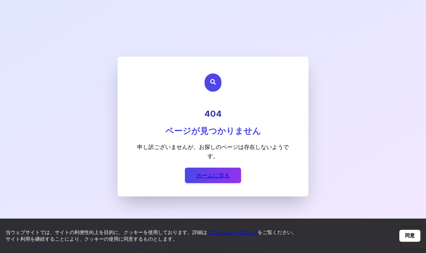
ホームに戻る (213, 175)
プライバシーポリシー (233, 232)
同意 (410, 235)
